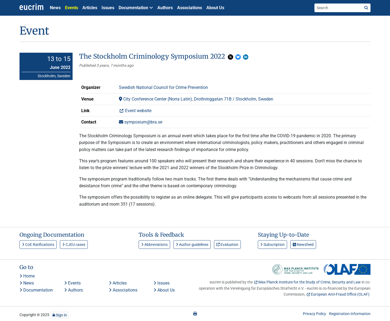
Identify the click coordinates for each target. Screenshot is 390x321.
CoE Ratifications (38, 244)
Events (71, 7)
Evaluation (227, 244)
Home (27, 276)
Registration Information (349, 314)
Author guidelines (192, 244)
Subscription (272, 244)
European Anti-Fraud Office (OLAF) (340, 294)
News (55, 7)
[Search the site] (338, 8)
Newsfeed (303, 244)
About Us (215, 7)
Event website (137, 110)
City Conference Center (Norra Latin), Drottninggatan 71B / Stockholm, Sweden (196, 99)
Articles (89, 7)
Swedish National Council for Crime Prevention (163, 87)
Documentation (36, 290)
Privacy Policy (314, 314)
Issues (108, 7)
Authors (165, 7)
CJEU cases (73, 244)
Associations (189, 7)
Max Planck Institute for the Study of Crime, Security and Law (309, 282)
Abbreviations (154, 244)
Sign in (60, 315)
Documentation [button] (136, 7)
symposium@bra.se (140, 122)
